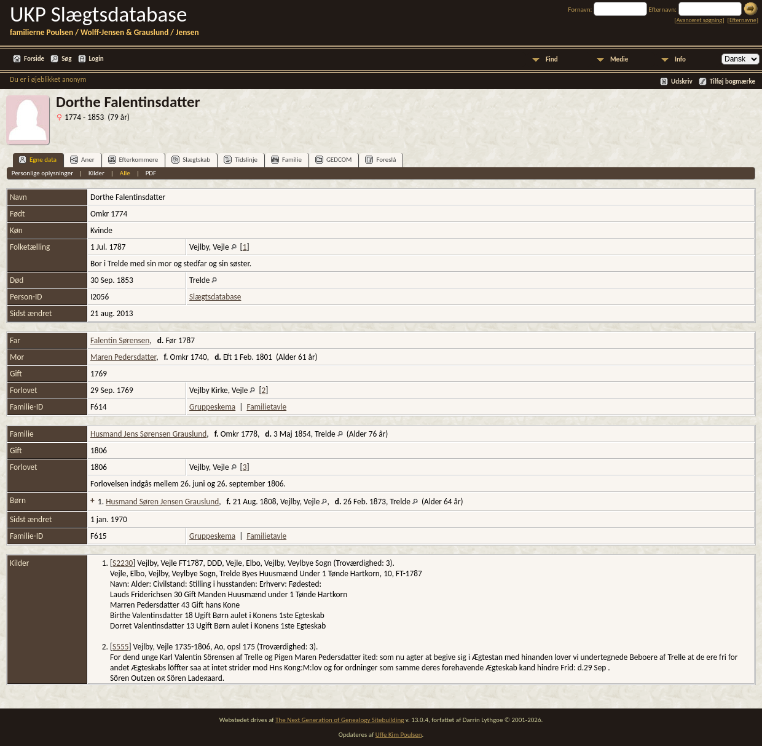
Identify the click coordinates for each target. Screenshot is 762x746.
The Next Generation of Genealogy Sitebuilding (339, 720)
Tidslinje (240, 159)
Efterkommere (133, 159)
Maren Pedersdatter (123, 357)
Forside (34, 59)
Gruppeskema (212, 407)
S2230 (122, 563)
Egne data (37, 159)
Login (96, 59)
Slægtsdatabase (215, 297)
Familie (286, 159)
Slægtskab (190, 159)
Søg (66, 59)
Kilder (96, 173)
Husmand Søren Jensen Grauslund (162, 501)
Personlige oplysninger (42, 173)
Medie (619, 59)
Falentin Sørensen (119, 340)
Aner (82, 159)
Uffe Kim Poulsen (398, 735)
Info (680, 59)
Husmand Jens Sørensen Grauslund (148, 434)
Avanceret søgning (700, 20)
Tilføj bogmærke (732, 81)
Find (552, 59)
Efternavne (742, 20)
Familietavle (266, 407)
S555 (120, 646)
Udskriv (682, 81)
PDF (151, 173)
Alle (125, 173)
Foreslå (380, 159)
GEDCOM (333, 159)
